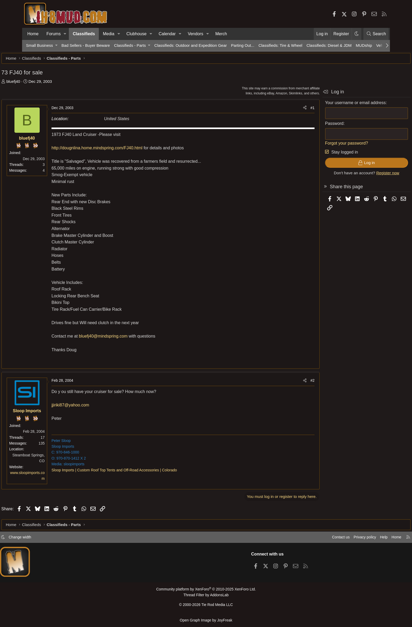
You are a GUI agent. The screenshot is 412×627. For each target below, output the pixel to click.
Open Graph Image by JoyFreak (206, 620)
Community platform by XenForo (206, 591)
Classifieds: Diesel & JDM (329, 45)
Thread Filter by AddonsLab (206, 597)
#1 (288, 110)
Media (108, 34)
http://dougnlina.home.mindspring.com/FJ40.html (122, 150)
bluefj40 (38, 84)
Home (33, 34)
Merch (221, 34)
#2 (288, 383)
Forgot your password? (321, 146)
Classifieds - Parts (130, 45)
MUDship (364, 45)
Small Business (39, 45)
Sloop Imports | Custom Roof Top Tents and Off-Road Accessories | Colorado (139, 473)
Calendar (167, 34)
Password (309, 126)
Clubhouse (136, 34)
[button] (65, 34)
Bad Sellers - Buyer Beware (85, 45)
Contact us (310, 539)
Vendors (195, 34)
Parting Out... (242, 45)
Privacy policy (336, 539)
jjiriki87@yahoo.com (95, 407)
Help (357, 539)
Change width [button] (47, 539)
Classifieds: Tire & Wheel (280, 45)
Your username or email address (330, 105)
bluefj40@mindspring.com (128, 339)
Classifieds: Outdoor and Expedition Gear (190, 45)
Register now (363, 175)
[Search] (376, 34)
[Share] (280, 110)
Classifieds (84, 34)
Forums (54, 34)
